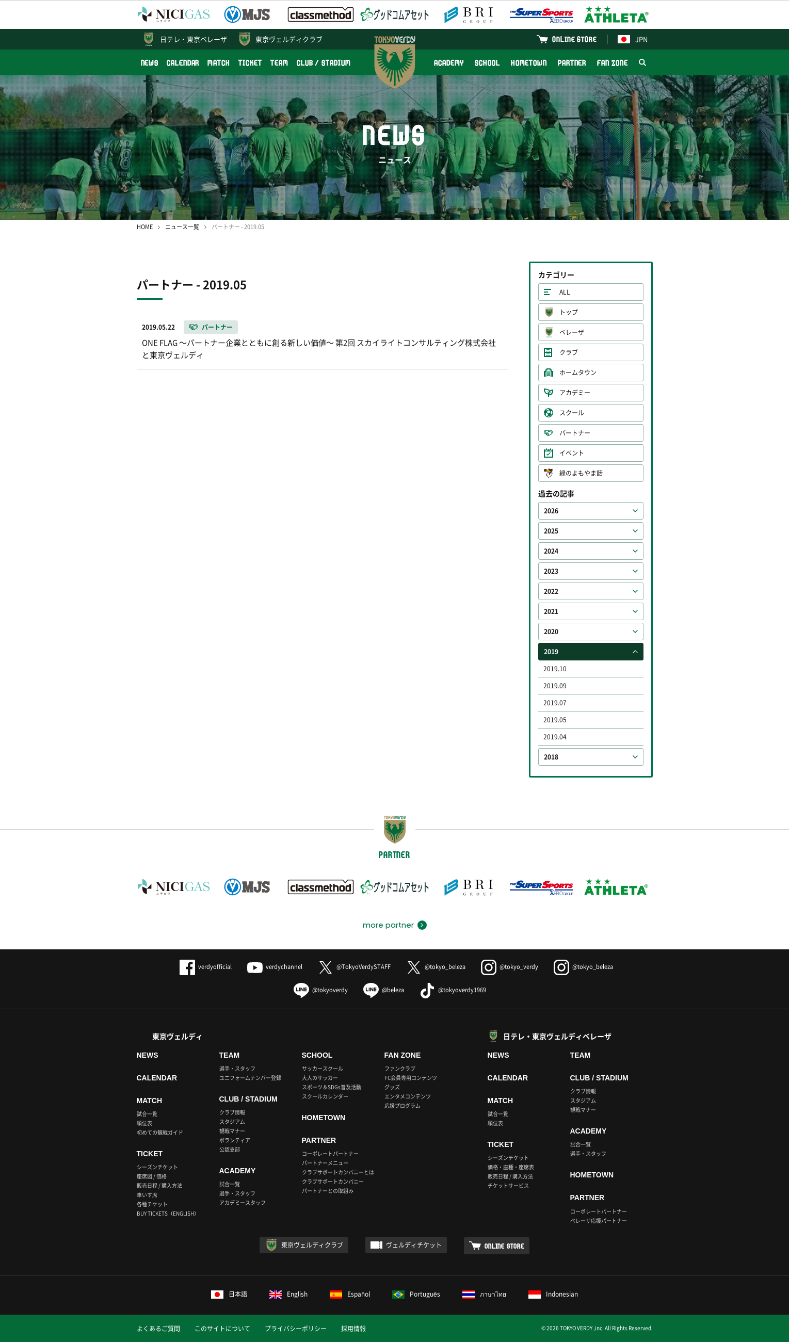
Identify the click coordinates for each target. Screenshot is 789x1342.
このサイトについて (222, 1328)
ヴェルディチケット (414, 1245)
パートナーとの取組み (327, 1190)
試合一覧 (147, 1114)
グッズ (392, 1087)
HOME (145, 226)
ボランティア (234, 1140)
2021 (551, 611)
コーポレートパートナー (330, 1153)
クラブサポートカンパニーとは (338, 1172)
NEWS (150, 63)
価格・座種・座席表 (511, 1167)
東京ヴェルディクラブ (289, 39)
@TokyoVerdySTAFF (354, 966)
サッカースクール (322, 1068)
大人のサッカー (320, 1077)
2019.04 (555, 736)
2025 (551, 531)
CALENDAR (183, 63)
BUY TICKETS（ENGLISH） (168, 1213)
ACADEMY (449, 63)
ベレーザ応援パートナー (598, 1220)
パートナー (574, 433)
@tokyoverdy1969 (453, 989)
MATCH (218, 63)
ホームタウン (578, 372)
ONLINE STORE (574, 39)
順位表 (144, 1123)
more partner (388, 925)
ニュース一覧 (182, 226)
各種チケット (152, 1204)
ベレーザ (571, 332)
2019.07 (555, 702)
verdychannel (274, 966)
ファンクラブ (399, 1068)
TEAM (279, 63)
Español (350, 1294)
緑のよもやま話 (581, 473)
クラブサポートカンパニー (333, 1181)
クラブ (568, 352)
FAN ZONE (612, 63)
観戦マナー (232, 1131)
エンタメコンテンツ (407, 1096)
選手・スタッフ (237, 1068)
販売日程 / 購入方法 (159, 1185)
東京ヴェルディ (177, 1036)
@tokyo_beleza (435, 966)
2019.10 (555, 668)
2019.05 (555, 719)
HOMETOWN (529, 63)
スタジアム (232, 1121)
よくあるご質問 (158, 1328)
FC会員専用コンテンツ (410, 1077)
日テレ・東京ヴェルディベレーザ (557, 1036)
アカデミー (574, 392)
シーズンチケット (157, 1167)
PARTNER (572, 63)
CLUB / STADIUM (324, 63)
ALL (564, 292)
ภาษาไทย (484, 1294)
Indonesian (553, 1294)
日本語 (229, 1294)
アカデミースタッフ (242, 1202)
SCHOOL (487, 63)
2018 (551, 757)
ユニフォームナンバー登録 (250, 1077)
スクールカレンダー (325, 1096)
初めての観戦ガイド (160, 1132)
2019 (551, 651)
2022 (551, 591)
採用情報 (353, 1328)
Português (416, 1294)
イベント (571, 453)
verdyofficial (206, 966)
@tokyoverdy (321, 989)
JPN (633, 39)
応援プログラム (402, 1105)
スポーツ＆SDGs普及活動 (331, 1087)
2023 (551, 571)
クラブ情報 (232, 1112)
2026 (551, 510)
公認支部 (229, 1149)
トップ (568, 312)
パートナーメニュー (325, 1163)
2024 (551, 551)
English (288, 1294)
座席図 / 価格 (152, 1176)
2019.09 (555, 685)
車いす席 (147, 1195)
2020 (551, 631)
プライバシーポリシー (296, 1328)
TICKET (250, 63)
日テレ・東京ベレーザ (193, 39)
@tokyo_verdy (509, 966)
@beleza (383, 989)
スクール (571, 412)
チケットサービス (508, 1185)
